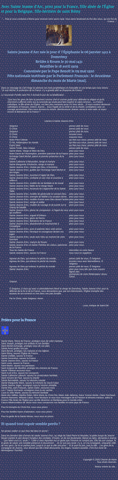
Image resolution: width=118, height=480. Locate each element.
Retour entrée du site (105, 466)
